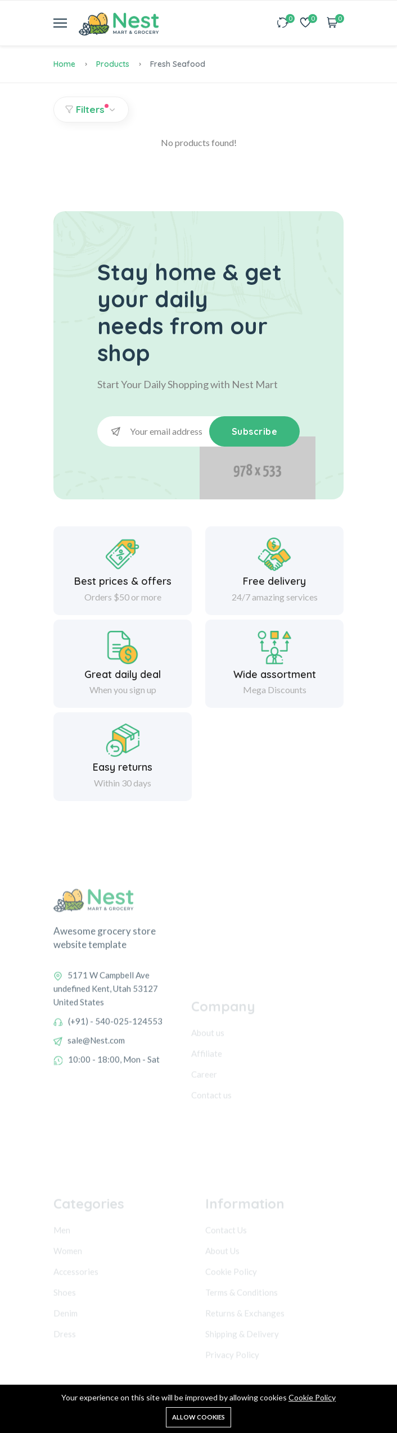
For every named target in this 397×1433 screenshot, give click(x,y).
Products (112, 64)
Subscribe (255, 431)
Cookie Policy (312, 1397)
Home (64, 64)
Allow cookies (198, 1417)
